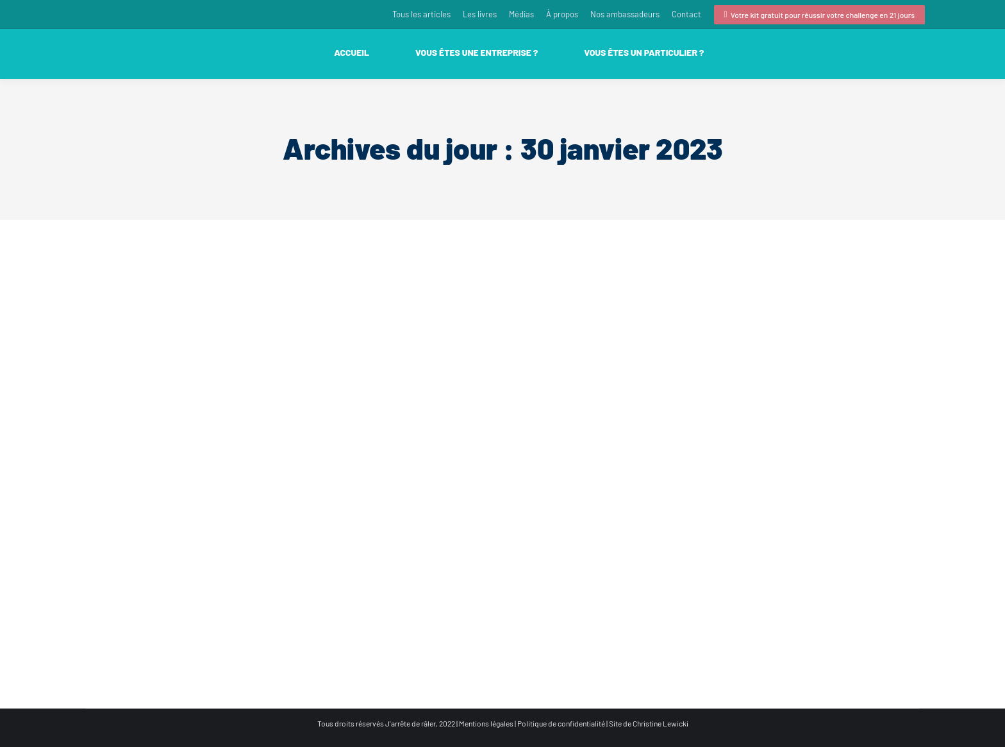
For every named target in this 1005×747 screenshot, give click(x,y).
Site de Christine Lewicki (648, 723)
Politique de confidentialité (561, 723)
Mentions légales (486, 723)
